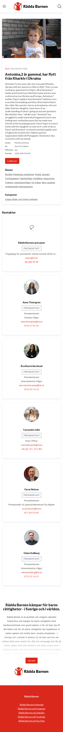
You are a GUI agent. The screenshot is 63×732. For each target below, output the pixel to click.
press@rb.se (32, 257)
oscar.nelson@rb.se (31, 508)
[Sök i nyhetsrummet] (59, 6)
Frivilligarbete (12, 178)
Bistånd (8, 174)
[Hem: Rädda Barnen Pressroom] (30, 6)
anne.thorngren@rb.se (31, 321)
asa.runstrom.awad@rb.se (31, 385)
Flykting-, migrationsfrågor (18, 182)
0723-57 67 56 (31, 325)
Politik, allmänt (42, 174)
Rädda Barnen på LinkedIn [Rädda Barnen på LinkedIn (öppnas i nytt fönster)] (31, 712)
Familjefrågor (26, 178)
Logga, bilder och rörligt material (21, 199)
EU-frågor (36, 182)
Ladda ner (12, 160)
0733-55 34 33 (31, 389)
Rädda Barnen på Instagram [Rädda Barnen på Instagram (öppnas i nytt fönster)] (31, 708)
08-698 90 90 (31, 261)
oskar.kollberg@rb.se (31, 572)
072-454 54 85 (31, 512)
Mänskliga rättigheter (23, 174)
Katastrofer (49, 178)
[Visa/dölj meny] (4, 6)
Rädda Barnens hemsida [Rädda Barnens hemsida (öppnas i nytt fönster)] (31, 704)
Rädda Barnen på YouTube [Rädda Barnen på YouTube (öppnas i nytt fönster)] (31, 720)
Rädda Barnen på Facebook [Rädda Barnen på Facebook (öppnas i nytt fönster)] (31, 716)
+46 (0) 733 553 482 (31, 449)
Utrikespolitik (11, 186)
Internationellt (26, 186)
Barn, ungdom (48, 182)
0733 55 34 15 (31, 576)
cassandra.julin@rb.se (31, 444)
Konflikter (38, 178)
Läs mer (31, 660)
